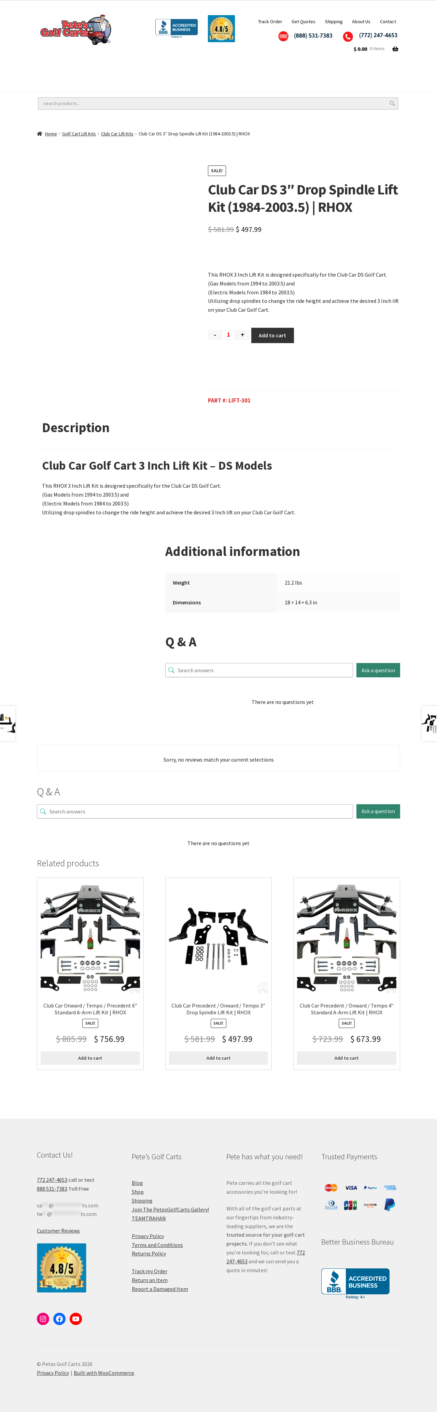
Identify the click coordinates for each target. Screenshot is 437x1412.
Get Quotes (303, 21)
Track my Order (149, 1271)
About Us (361, 21)
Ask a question (378, 670)
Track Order (270, 21)
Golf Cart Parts (124, 83)
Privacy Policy (148, 1236)
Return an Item (150, 1280)
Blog (137, 1182)
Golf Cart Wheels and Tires (70, 69)
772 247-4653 (52, 1179)
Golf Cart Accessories (215, 69)
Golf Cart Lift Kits (145, 69)
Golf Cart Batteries (61, 83)
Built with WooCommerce (104, 1372)
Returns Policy (149, 1253)
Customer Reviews (58, 1230)
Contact (388, 21)
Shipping (334, 21)
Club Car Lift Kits (117, 134)
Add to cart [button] (90, 1058)
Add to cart (272, 335)
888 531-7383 (52, 1188)
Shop (138, 1191)
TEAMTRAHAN (149, 1218)
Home (51, 134)
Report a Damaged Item (160, 1288)
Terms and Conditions (157, 1244)
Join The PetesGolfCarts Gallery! (170, 1209)
